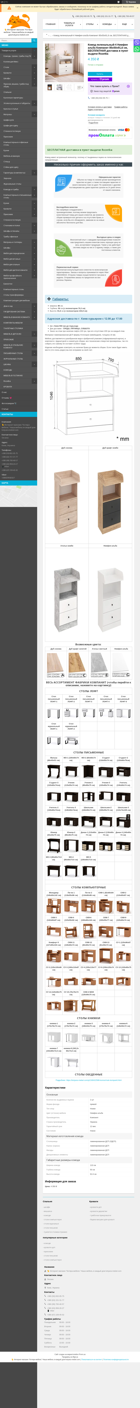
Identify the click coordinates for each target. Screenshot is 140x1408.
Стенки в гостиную (12, 131)
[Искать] (34, 40)
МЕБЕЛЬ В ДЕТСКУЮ (12, 334)
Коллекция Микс (11, 61)
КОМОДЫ (8, 370)
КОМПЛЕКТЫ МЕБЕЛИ (13, 322)
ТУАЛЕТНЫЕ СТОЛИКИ (13, 328)
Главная (50, 24)
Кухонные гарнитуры (13, 97)
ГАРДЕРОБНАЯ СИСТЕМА (14, 311)
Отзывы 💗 (7, 397)
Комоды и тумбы (11, 189)
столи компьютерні (53, 1219)
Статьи (5, 409)
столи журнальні (51, 1223)
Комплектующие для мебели (17, 300)
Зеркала (7, 178)
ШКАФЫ (7, 364)
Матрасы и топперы (13, 242)
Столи (6, 67)
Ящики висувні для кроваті (102, 1219)
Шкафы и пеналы (11, 231)
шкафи (47, 1207)
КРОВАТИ (8, 386)
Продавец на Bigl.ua (70, 1357)
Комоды (107, 24)
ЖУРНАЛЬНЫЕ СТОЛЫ (13, 358)
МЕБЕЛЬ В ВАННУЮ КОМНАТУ (17, 317)
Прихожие (8, 136)
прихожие (48, 1251)
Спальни (7, 92)
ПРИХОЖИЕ (9, 339)
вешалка (48, 1211)
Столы (89, 24)
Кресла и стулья (11, 108)
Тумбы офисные (11, 236)
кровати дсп (96, 1207)
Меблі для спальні (12, 264)
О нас (4, 392)
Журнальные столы (12, 184)
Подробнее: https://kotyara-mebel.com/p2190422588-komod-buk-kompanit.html (88, 1080)
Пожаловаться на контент (91, 1360)
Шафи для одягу (11, 125)
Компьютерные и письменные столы (18, 196)
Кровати (7, 72)
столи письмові (51, 1227)
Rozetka (7, 381)
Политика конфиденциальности (116, 1360)
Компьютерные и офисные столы (16, 143)
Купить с (100, 79)
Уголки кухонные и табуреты (17, 103)
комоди (47, 1215)
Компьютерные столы (14, 289)
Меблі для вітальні (12, 259)
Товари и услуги (9, 50)
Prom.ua (82, 1354)
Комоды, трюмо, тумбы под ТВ (17, 56)
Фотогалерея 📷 (9, 403)
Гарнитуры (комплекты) (14, 172)
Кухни (6, 150)
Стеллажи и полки (12, 225)
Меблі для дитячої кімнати (15, 270)
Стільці (7, 161)
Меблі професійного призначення (13, 276)
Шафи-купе (9, 120)
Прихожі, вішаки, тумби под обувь (16, 85)
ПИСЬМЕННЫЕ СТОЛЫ (13, 353)
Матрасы (8, 114)
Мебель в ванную (12, 156)
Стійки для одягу (11, 167)
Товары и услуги (69, 24)
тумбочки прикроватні (100, 1215)
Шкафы (7, 78)
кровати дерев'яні (98, 1211)
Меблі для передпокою (14, 253)
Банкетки (8, 283)
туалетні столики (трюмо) (55, 1232)
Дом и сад (8, 306)
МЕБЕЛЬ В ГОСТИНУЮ (13, 375)
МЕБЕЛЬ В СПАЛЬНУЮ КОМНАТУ (13, 346)
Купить (100, 74)
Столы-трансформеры (14, 295)
